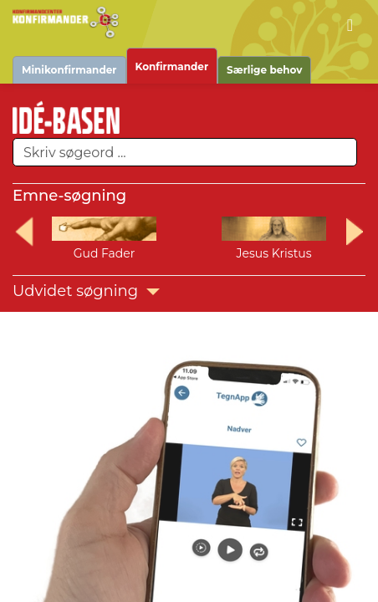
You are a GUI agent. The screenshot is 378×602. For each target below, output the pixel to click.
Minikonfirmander (69, 70)
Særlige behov (264, 70)
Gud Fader (104, 253)
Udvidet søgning (86, 291)
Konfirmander (172, 66)
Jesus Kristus (273, 253)
